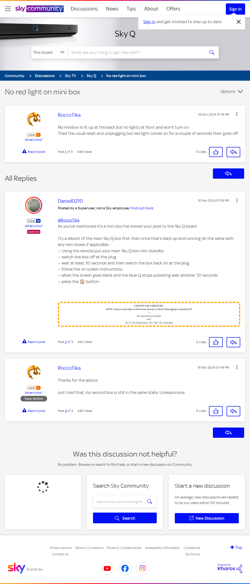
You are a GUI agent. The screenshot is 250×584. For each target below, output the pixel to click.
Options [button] (227, 91)
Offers (173, 9)
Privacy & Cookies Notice (124, 548)
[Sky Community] (39, 8)
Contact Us (60, 554)
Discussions (84, 9)
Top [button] (238, 547)
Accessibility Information (162, 548)
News (112, 9)
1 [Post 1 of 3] (65, 152)
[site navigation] (8, 9)
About (151, 9)
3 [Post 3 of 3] (66, 411)
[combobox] (136, 52)
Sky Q (125, 34)
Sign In (235, 9)
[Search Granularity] (49, 52)
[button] (236, 114)
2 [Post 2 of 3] (66, 342)
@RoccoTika (68, 220)
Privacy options (61, 548)
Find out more (141, 208)
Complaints (192, 548)
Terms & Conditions (89, 548)
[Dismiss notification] (239, 22)
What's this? (33, 140)
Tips (131, 9)
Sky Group (192, 554)
